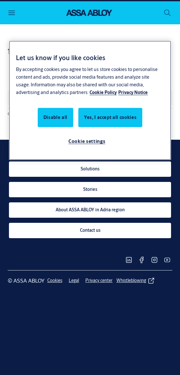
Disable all (55, 117)
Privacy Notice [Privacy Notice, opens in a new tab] (133, 92)
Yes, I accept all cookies (110, 117)
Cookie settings (87, 141)
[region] (90, 100)
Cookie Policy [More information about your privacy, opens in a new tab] (103, 92)
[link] (90, 169)
